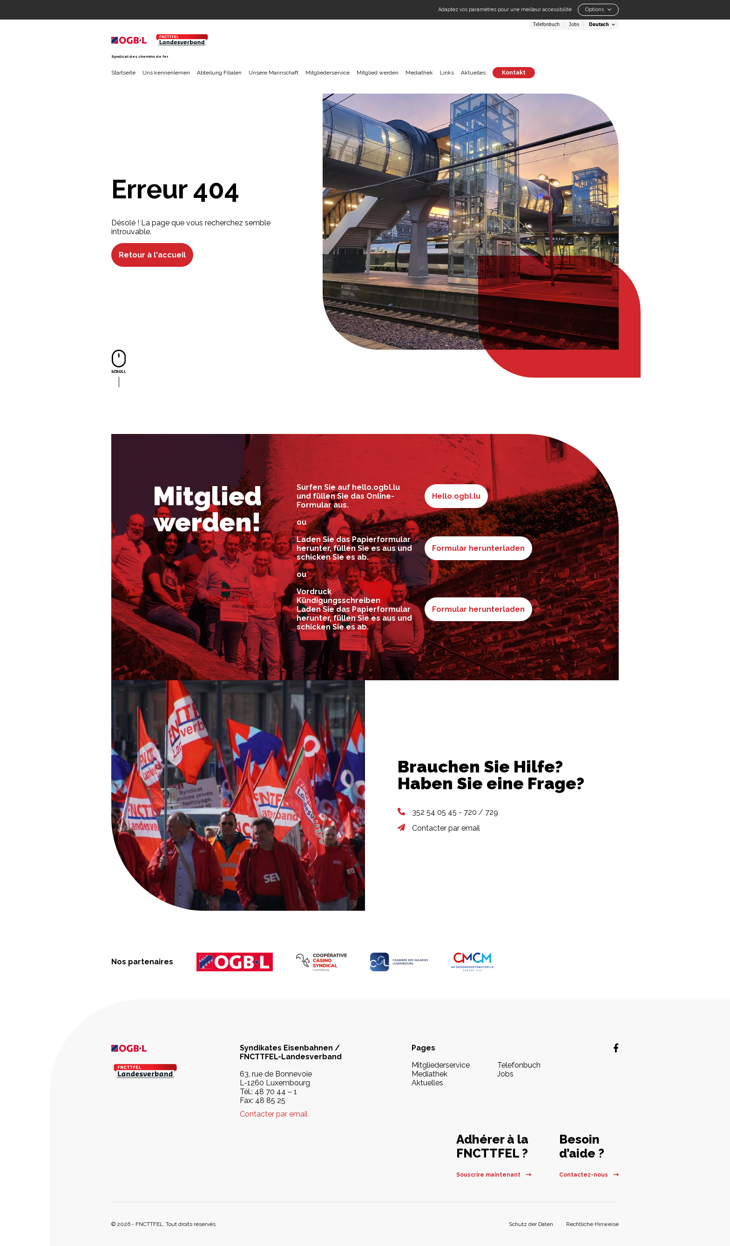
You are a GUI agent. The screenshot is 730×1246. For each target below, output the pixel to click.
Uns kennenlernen (166, 72)
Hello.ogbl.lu (456, 496)
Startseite (123, 72)
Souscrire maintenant (493, 1175)
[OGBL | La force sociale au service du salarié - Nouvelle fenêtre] (150, 1047)
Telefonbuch (546, 24)
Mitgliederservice (327, 72)
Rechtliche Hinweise (592, 1224)
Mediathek (419, 72)
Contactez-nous (589, 1175)
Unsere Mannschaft (273, 72)
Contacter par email (446, 828)
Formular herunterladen (478, 548)
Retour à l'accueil (152, 255)
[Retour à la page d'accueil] (182, 39)
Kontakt (514, 72)
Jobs (574, 24)
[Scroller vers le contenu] (118, 368)
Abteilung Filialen (219, 72)
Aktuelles (473, 72)
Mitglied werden (378, 72)
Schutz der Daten (531, 1224)
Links (447, 72)
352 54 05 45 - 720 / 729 (455, 812)
